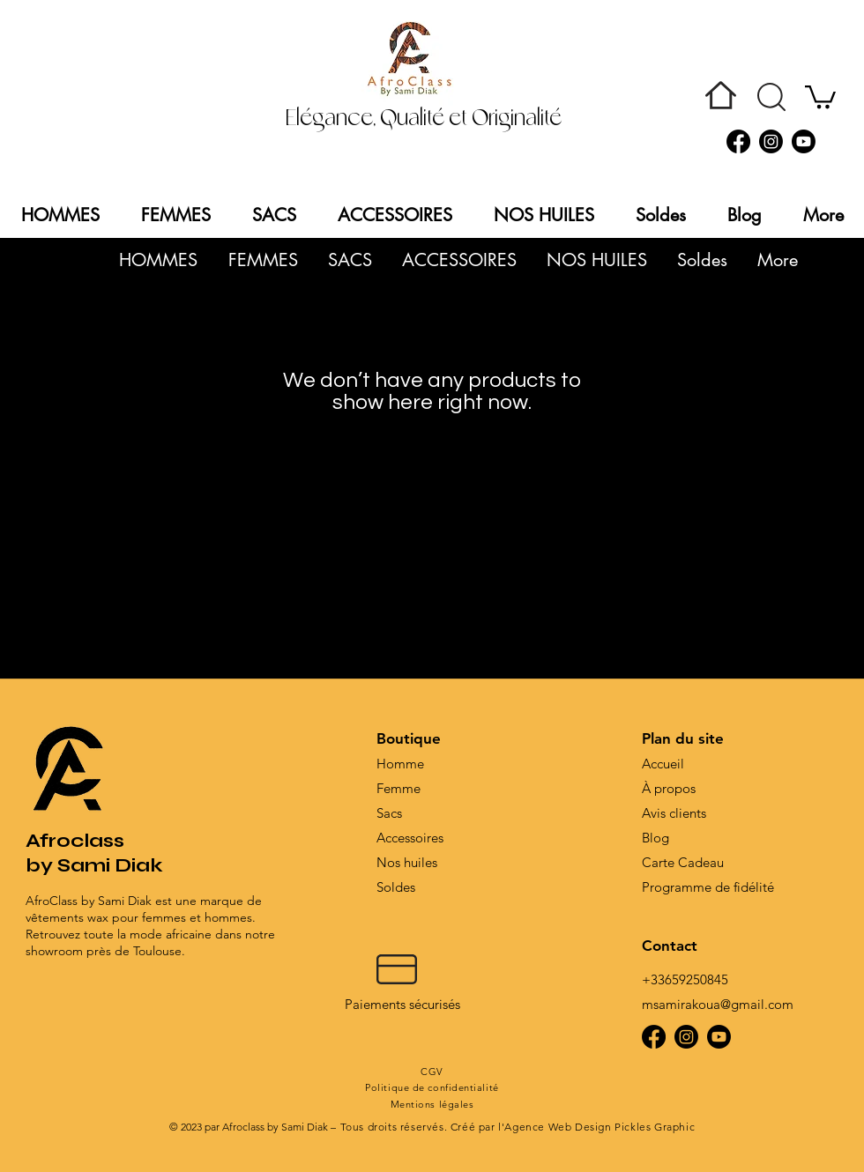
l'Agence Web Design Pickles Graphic (596, 1126)
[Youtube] (804, 141)
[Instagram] (771, 141)
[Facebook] (738, 141)
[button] (771, 97)
